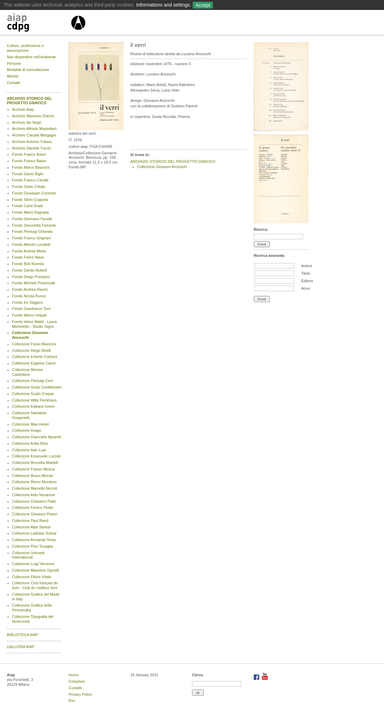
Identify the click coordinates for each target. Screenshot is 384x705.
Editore (307, 281)
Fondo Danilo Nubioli (29, 270)
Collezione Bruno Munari (32, 476)
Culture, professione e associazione (25, 48)
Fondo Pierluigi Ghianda (32, 231)
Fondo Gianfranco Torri (31, 309)
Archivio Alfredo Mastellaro (34, 129)
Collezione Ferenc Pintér (32, 507)
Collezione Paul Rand (30, 520)
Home (74, 675)
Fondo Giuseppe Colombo (34, 193)
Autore (306, 266)
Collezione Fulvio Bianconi (34, 344)
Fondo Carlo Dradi (27, 206)
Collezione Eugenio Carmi (34, 363)
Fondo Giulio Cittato (28, 186)
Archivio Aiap (23, 109)
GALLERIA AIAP (21, 647)
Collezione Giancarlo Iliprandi (36, 437)
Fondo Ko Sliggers (27, 302)
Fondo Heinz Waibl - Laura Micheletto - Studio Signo (34, 324)
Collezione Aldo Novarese (33, 495)
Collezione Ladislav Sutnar (34, 533)
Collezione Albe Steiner (31, 527)
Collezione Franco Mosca (33, 469)
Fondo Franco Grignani (31, 238)
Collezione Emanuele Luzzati (36, 456)
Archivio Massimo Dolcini (33, 116)
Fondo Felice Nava (28, 257)
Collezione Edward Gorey (33, 406)
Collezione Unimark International (28, 555)
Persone (14, 63)
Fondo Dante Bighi (27, 174)
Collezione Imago (26, 430)
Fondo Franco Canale (30, 180)
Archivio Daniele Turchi (31, 148)
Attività (12, 76)
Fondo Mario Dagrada (30, 212)
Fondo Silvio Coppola (30, 200)
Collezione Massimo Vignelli (35, 570)
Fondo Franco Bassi (29, 154)
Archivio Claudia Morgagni (34, 135)
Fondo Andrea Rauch (30, 289)
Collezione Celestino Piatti (34, 501)
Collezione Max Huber (30, 424)
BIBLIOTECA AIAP (22, 635)
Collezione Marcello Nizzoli (34, 488)
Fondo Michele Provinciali (33, 283)
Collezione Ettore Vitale (31, 577)
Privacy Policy (80, 694)
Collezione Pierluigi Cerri (32, 381)
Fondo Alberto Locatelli (31, 244)
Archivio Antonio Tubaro (32, 142)
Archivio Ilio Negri (26, 122)
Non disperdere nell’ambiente (31, 57)
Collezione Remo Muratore (34, 482)
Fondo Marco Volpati (29, 315)
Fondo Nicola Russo (29, 296)
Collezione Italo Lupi (29, 450)
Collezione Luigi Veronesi (33, 564)
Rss (72, 700)
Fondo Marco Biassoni (30, 167)
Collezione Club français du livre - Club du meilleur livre (35, 585)
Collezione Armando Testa (34, 540)
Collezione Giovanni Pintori (34, 514)
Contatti (13, 83)
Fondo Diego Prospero (31, 277)
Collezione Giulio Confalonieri (36, 387)
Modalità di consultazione (28, 70)
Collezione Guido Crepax (33, 394)
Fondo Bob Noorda (28, 264)
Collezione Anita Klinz (30, 443)
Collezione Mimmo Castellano (27, 372)
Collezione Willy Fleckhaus (34, 400)
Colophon (77, 681)
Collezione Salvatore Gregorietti (29, 415)
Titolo (305, 273)
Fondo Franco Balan (29, 161)
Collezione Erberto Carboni (34, 357)
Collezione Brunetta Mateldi (35, 463)
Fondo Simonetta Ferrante (34, 225)
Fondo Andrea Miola (29, 251)
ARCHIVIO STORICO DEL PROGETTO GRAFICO (29, 100)
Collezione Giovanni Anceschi (162, 167)
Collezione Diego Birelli (31, 350)
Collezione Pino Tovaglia (32, 546)
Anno (305, 288)
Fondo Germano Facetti (32, 219)
